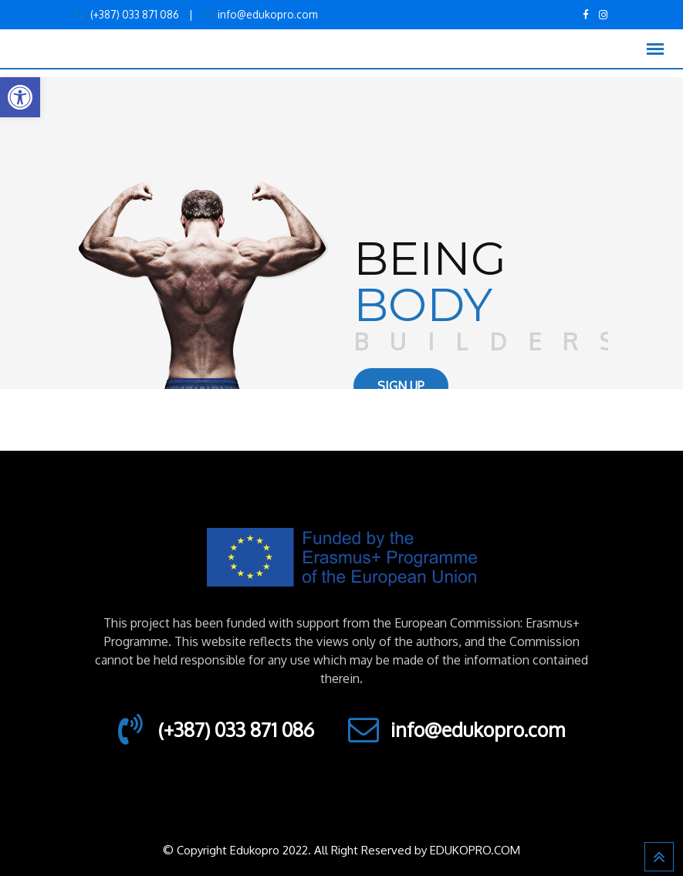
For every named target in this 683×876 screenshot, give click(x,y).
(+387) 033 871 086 (133, 14)
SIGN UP (400, 386)
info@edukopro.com (267, 14)
